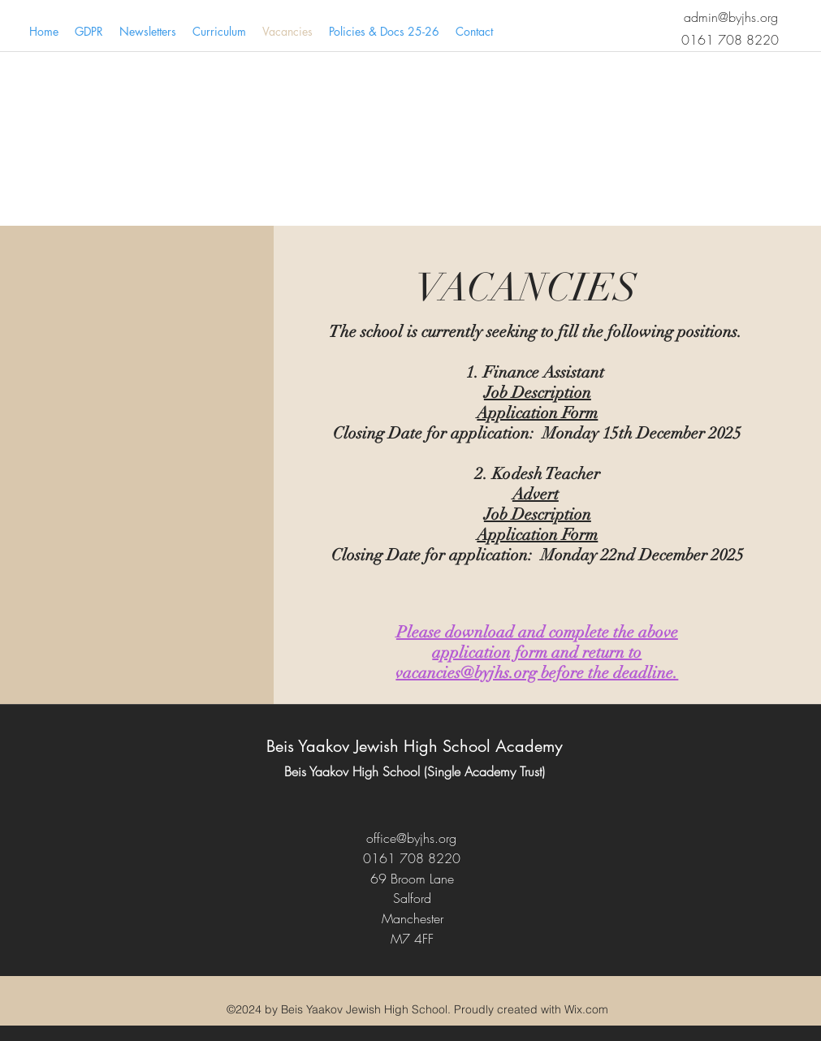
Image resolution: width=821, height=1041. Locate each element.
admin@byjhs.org (731, 17)
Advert (535, 494)
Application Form (537, 413)
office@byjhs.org (411, 838)
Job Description (537, 392)
